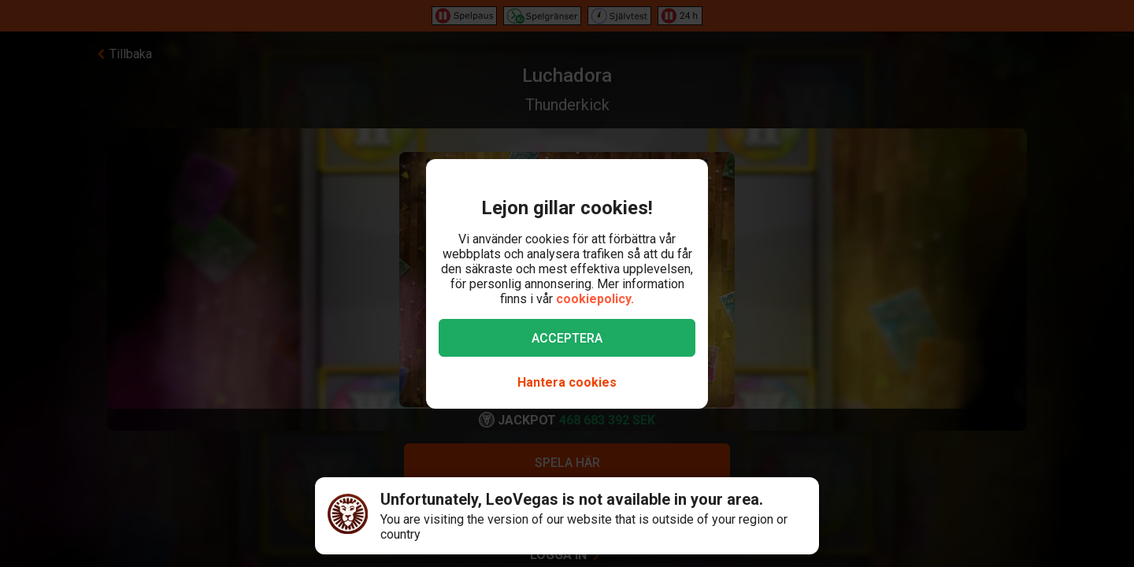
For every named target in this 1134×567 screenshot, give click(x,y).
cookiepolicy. (595, 298)
